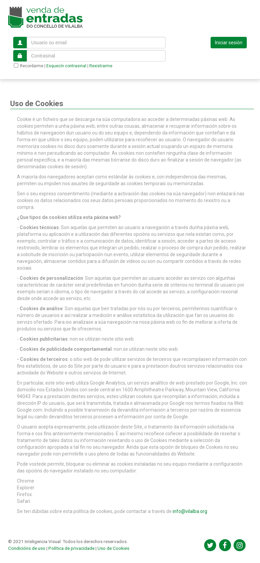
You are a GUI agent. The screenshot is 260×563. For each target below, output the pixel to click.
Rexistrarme (100, 66)
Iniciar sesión (228, 42)
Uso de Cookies (113, 548)
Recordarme (28, 65)
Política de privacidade (71, 548)
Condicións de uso (26, 548)
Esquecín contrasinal (66, 66)
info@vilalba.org (190, 511)
